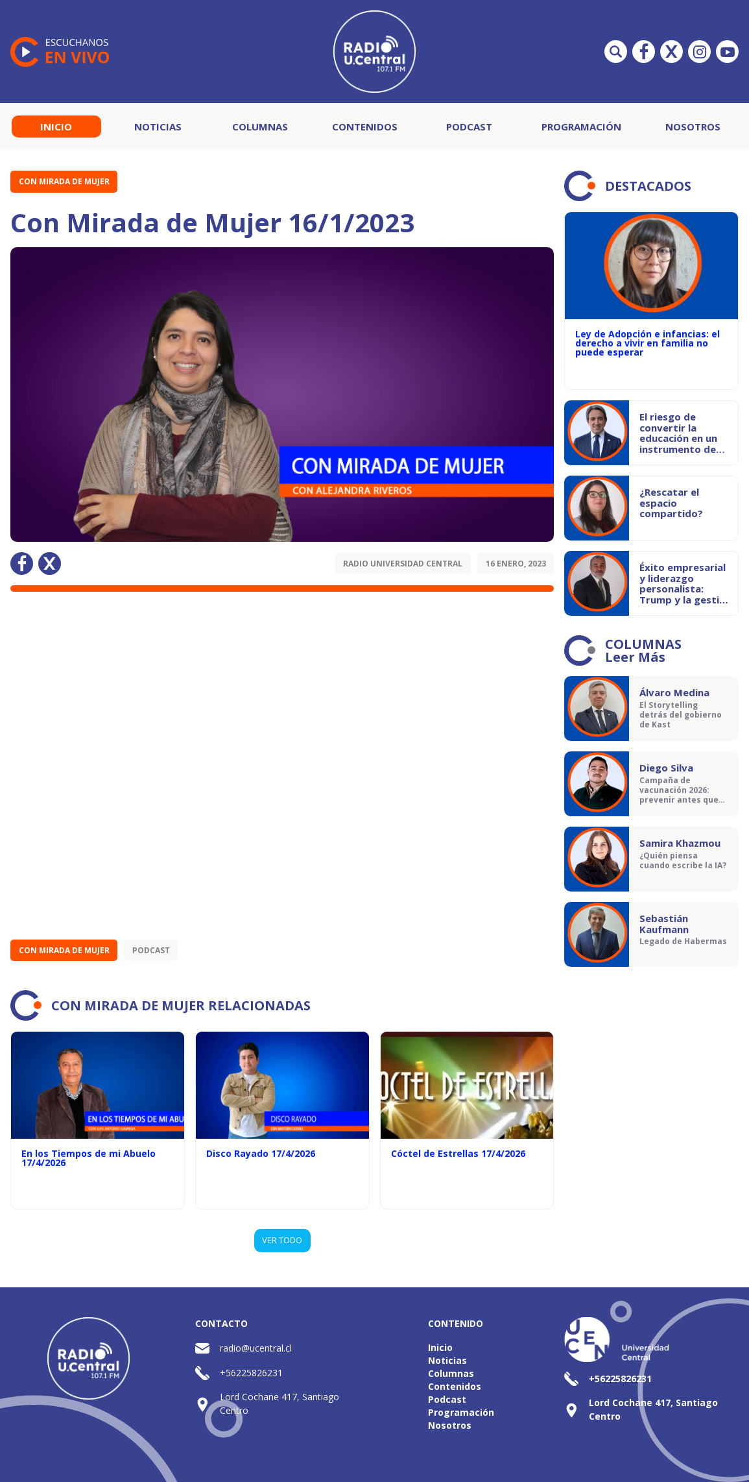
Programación (581, 126)
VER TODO (282, 1240)
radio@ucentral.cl (256, 1348)
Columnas (260, 126)
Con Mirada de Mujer (64, 181)
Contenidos (365, 126)
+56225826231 (251, 1373)
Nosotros (692, 126)
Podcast (469, 126)
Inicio (56, 126)
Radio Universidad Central (402, 563)
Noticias (158, 126)
